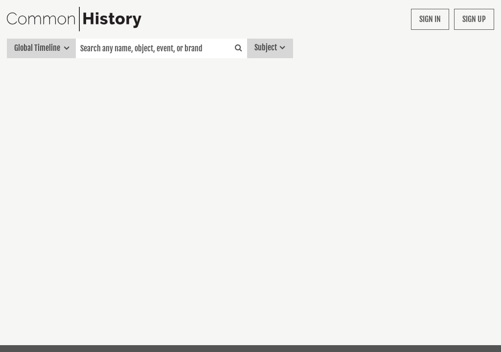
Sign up (474, 19)
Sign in (430, 19)
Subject (269, 48)
